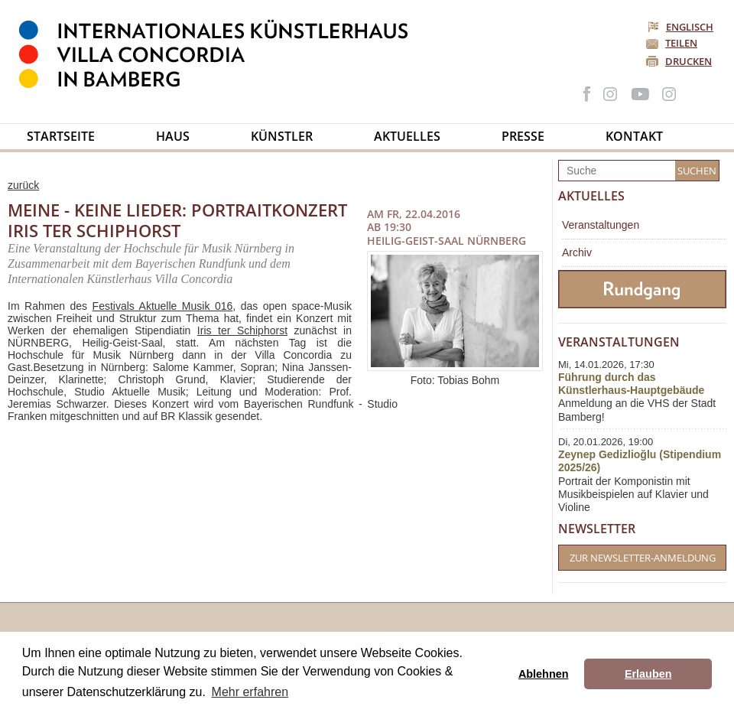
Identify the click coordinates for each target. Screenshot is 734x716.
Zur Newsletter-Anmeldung (643, 558)
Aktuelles (407, 136)
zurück (23, 185)
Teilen (681, 43)
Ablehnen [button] (543, 674)
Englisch (681, 27)
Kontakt (634, 136)
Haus (173, 136)
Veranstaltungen (600, 225)
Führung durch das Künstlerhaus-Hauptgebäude (631, 383)
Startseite (61, 136)
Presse (523, 136)
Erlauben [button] (648, 674)
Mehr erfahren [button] (250, 691)
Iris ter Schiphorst (242, 330)
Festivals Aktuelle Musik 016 (163, 306)
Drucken (688, 61)
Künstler (282, 136)
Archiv (577, 252)
